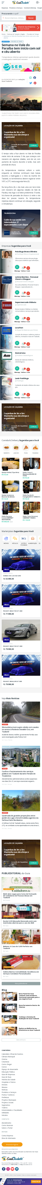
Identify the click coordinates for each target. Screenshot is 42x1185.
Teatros (5, 1108)
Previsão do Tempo (33, 34)
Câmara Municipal (8, 1057)
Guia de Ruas (6, 1077)
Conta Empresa (7, 1136)
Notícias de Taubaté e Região (16, 34)
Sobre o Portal (7, 1128)
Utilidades (5, 1113)
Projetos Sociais (7, 1102)
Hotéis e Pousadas (23, 541)
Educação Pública (8, 1072)
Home (3, 34)
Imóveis (6, 540)
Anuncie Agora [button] (12, 1144)
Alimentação (32, 540)
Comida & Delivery (30, 8)
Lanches (16, 449)
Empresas (5, 8)
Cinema (4, 1059)
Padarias (35, 449)
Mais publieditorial (21, 983)
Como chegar (7, 1064)
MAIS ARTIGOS (21, 1040)
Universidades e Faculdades (12, 1110)
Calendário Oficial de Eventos (12, 1054)
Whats (34, 145)
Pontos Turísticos (8, 1095)
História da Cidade (8, 1079)
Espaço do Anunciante (10, 1069)
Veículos (15, 540)
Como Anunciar (7, 1125)
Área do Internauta (8, 1138)
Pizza (26, 449)
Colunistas (5, 1062)
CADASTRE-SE (36, 1181)
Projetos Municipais (9, 1100)
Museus (4, 1087)
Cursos (4, 1067)
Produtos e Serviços (16, 8)
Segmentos (6, 1105)
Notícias (5, 1090)
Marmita (6, 449)
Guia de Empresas (8, 1074)
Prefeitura (5, 1097)
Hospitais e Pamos (9, 1082)
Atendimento (6, 1123)
